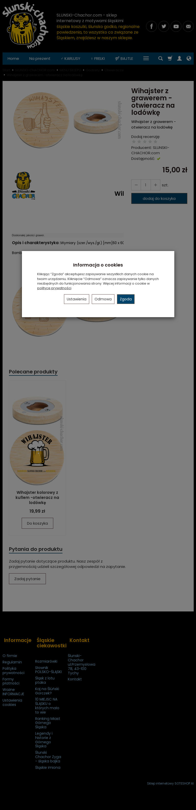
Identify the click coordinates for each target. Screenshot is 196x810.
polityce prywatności (54, 288)
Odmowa (103, 299)
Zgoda (126, 299)
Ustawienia (76, 299)
